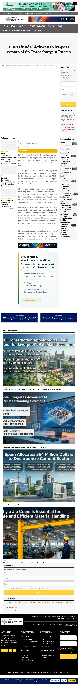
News (13, 26)
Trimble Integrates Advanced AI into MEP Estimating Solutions (8, 182)
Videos (21, 13)
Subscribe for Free (32, 300)
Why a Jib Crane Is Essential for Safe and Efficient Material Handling (25, 562)
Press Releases (38, 26)
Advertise (48, 13)
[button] (73, 26)
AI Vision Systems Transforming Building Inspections (66, 217)
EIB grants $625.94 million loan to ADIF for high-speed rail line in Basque (19, 319)
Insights (23, 26)
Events (6, 30)
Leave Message (65, 129)
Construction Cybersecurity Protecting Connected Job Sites (66, 197)
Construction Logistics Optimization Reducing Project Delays (65, 173)
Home (5, 26)
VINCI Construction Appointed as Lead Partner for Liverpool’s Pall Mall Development (8, 158)
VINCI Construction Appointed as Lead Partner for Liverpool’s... (65, 148)
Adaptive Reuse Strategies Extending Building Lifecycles (64, 185)
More (38, 30)
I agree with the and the (68, 97)
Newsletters (29, 13)
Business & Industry (22, 30)
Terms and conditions (68, 96)
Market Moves (56, 26)
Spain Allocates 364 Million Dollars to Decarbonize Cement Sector (7, 204)
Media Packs (39, 13)
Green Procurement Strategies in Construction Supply (65, 207)
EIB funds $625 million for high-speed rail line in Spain (58, 319)
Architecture (5, 151)
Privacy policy (45, 588)
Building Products (6, 198)
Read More (5, 645)
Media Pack (71, 124)
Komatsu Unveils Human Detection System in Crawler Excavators (65, 230)
